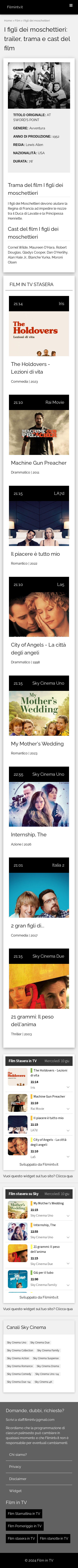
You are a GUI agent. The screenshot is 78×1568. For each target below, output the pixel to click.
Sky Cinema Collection (20, 1350)
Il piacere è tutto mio (35, 554)
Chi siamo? (18, 1455)
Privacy (15, 1467)
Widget (15, 1491)
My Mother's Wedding (37, 744)
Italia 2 (58, 865)
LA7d (59, 493)
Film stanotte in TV (54, 1538)
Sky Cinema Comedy (19, 1374)
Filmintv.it (15, 7)
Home (8, 20)
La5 (60, 584)
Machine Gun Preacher (39, 463)
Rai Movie (55, 402)
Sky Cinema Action (18, 1358)
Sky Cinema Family (48, 1350)
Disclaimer (17, 1479)
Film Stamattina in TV (24, 1514)
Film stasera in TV (21, 1538)
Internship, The (29, 834)
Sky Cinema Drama (48, 1366)
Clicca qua (64, 1176)
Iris (61, 303)
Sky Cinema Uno (48, 683)
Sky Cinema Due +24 (19, 1381)
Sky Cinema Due (48, 956)
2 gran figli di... (27, 925)
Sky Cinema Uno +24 (47, 1374)
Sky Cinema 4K (43, 1381)
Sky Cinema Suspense (46, 1358)
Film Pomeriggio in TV (25, 1526)
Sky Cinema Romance (20, 1366)
